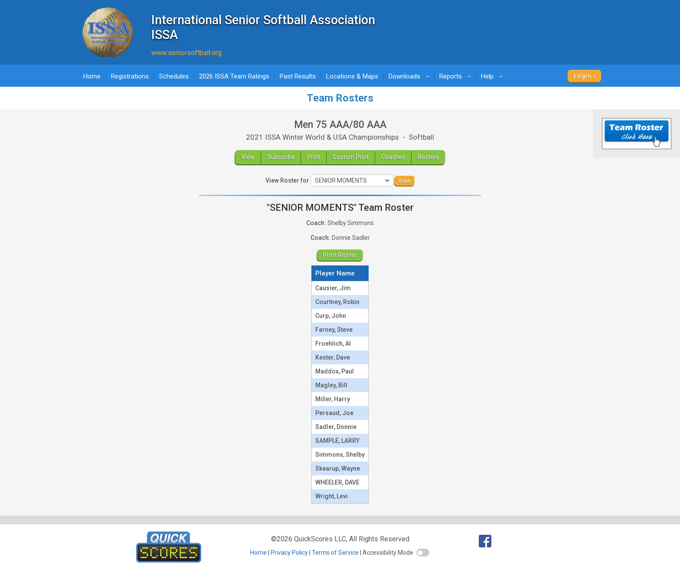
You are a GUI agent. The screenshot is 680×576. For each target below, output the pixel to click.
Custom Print (351, 157)
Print (313, 157)
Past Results (298, 76)
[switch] (422, 552)
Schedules (174, 76)
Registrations (130, 76)
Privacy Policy (289, 552)
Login (582, 76)
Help (493, 76)
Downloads (410, 76)
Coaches (393, 157)
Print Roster (340, 255)
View (248, 157)
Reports (456, 76)
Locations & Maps (352, 76)
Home (92, 76)
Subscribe (280, 157)
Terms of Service (335, 552)
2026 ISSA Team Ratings (234, 76)
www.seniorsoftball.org (186, 53)
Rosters (428, 157)
